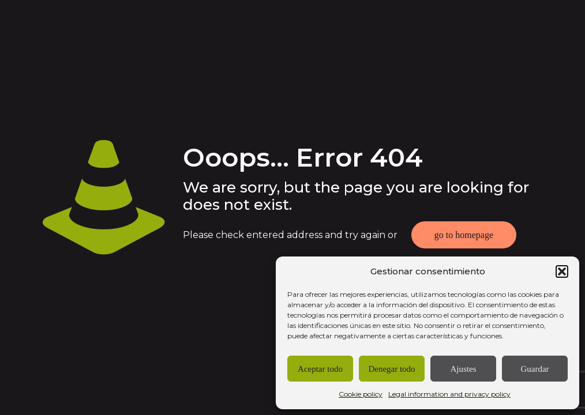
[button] (562, 271)
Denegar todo (391, 368)
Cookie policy (360, 394)
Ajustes (464, 368)
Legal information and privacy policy (449, 394)
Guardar (534, 368)
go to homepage (463, 235)
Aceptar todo (320, 368)
